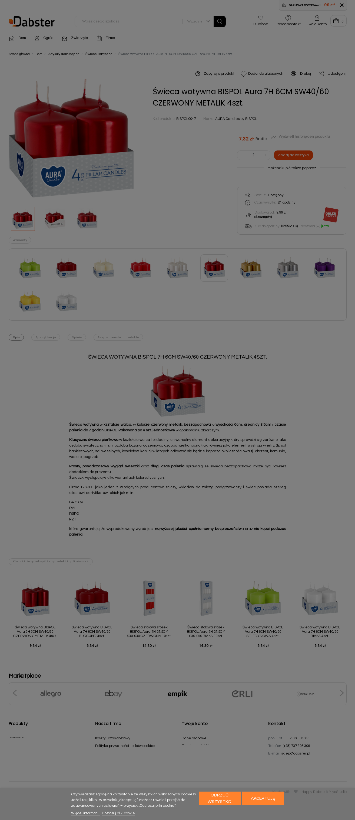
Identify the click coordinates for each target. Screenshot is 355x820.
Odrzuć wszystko (219, 798)
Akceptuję (263, 798)
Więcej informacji (85, 813)
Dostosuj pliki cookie (118, 813)
